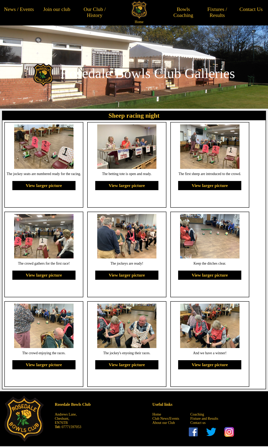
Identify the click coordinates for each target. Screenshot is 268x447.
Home (139, 22)
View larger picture (44, 185)
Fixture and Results (204, 419)
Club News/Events (165, 419)
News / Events (19, 9)
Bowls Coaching (183, 12)
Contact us (198, 423)
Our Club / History (94, 12)
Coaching (197, 414)
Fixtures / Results (217, 12)
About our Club (163, 423)
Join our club (56, 9)
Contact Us (251, 9)
